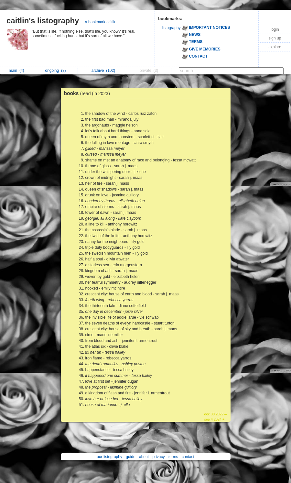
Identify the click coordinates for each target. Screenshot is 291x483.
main (16, 70)
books (88, 93)
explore (274, 47)
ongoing (55, 70)
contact (188, 457)
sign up (275, 38)
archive (103, 70)
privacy (158, 457)
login (275, 29)
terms (173, 457)
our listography (109, 457)
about (144, 457)
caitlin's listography (42, 20)
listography (171, 28)
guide (130, 457)
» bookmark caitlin (100, 22)
